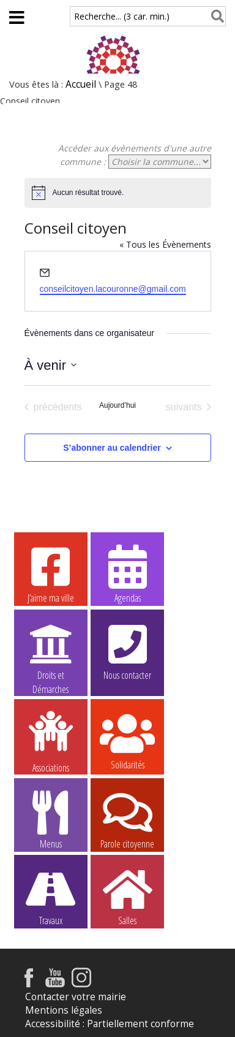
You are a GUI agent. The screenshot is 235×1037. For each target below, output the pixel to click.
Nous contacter (127, 650)
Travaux (51, 896)
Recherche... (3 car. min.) (122, 16)
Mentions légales (63, 1010)
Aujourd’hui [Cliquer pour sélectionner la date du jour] (117, 405)
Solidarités (127, 740)
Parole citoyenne (127, 819)
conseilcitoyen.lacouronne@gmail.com (113, 289)
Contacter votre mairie (75, 996)
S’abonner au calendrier (112, 448)
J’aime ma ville (51, 573)
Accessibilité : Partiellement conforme (109, 1023)
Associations (51, 741)
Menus (51, 819)
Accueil (80, 84)
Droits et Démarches (51, 651)
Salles (127, 896)
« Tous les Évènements (165, 244)
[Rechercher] (215, 16)
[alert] (117, 192)
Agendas (127, 573)
